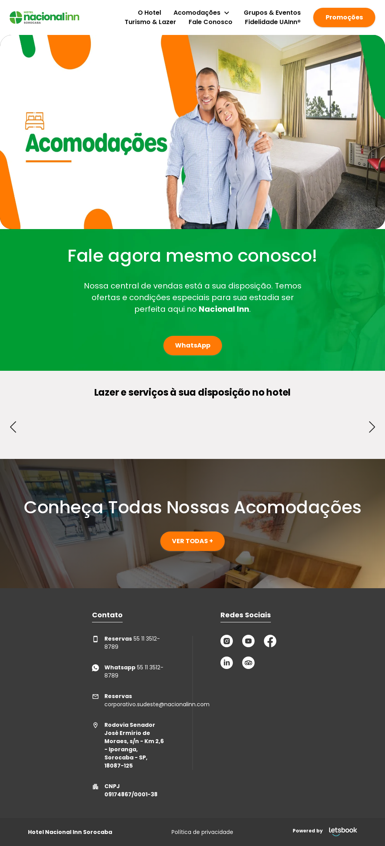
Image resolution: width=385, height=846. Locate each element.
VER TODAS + (192, 541)
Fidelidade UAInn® (273, 21)
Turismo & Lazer (150, 21)
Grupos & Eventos (272, 12)
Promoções (344, 17)
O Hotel (149, 12)
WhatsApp (192, 345)
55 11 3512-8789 (126, 643)
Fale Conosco (210, 21)
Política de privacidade (202, 832)
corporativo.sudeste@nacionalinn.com (128, 700)
